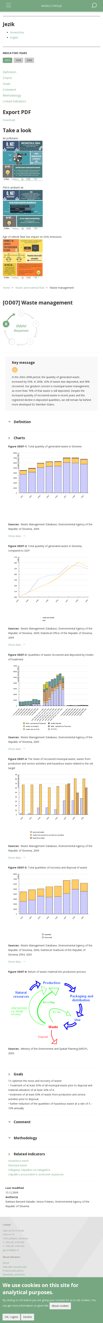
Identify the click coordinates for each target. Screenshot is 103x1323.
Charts (7, 78)
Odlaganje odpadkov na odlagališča (29, 1170)
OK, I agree (11, 1317)
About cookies (60, 1306)
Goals (6, 84)
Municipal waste (17, 1165)
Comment (9, 90)
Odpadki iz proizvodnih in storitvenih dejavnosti (36, 1174)
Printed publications (13, 1270)
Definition (9, 72)
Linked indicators (14, 101)
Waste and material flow (29, 287)
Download (9, 120)
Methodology (12, 95)
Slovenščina (17, 32)
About (6, 1262)
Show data (14, 536)
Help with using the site (14, 1266)
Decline (27, 1317)
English (14, 37)
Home (6, 287)
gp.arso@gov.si (11, 1250)
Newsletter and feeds (14, 1274)
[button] (51, 161)
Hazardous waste (18, 1160)
